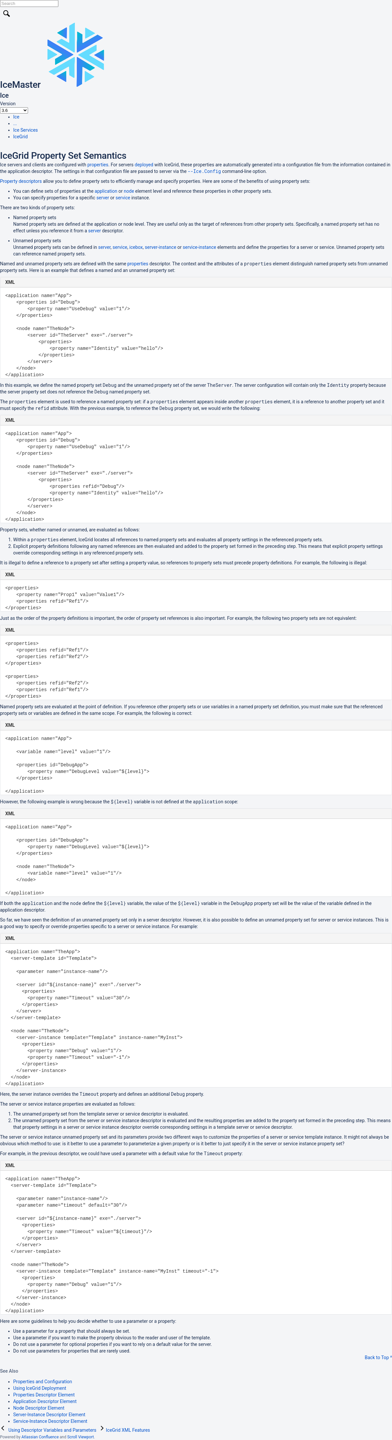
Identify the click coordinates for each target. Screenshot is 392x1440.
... (15, 123)
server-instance (160, 247)
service (122, 197)
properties (97, 164)
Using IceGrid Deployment (39, 1388)
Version (7, 103)
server (102, 197)
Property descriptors (21, 181)
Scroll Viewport (80, 1437)
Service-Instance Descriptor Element (50, 1421)
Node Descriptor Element (38, 1408)
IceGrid (20, 136)
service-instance (199, 247)
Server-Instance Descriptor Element (49, 1414)
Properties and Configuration (42, 1381)
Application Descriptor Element (44, 1401)
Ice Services (25, 130)
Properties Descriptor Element (44, 1394)
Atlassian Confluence (40, 1437)
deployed (144, 164)
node (129, 191)
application (106, 191)
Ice (16, 116)
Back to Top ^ (378, 1357)
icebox (136, 247)
